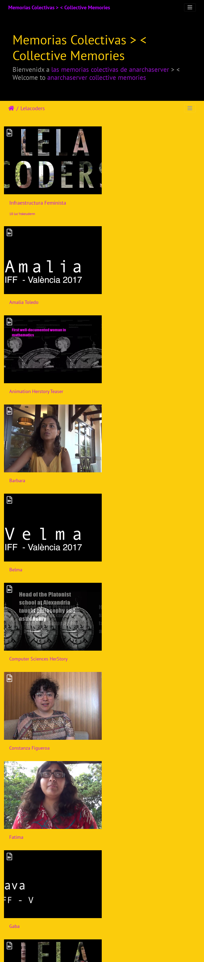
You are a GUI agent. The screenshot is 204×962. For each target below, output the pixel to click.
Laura (15, 902)
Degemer (11, 108)
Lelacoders (32, 108)
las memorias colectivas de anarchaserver (110, 69)
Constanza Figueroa (131, 470)
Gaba (116, 556)
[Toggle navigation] (190, 7)
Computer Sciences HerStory (38, 470)
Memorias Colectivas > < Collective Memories (59, 7)
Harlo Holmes (125, 643)
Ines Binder (123, 729)
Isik (12, 729)
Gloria (15, 643)
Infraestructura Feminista (37, 200)
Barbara (17, 383)
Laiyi (116, 816)
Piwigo (121, 950)
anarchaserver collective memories (96, 77)
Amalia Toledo (24, 297)
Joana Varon (21, 816)
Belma (117, 383)
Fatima (16, 556)
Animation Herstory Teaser (138, 297)
